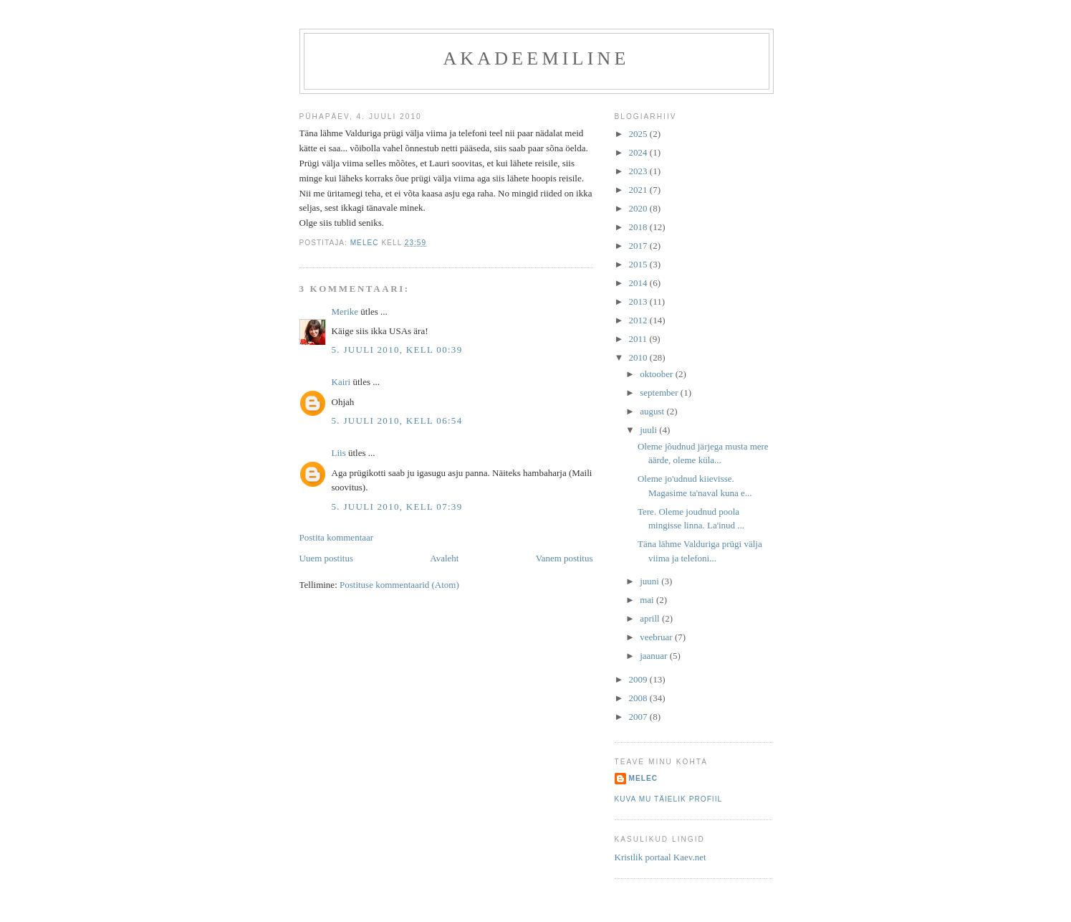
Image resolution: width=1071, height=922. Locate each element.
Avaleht (444, 558)
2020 (639, 208)
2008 (639, 698)
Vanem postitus (564, 558)
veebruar (657, 637)
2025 (639, 133)
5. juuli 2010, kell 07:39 (397, 506)
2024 (639, 152)
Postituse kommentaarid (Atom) (399, 584)
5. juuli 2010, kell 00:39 (397, 349)
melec (643, 778)
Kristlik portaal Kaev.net (660, 857)
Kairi (341, 381)
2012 (639, 320)
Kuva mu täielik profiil (669, 799)
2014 (639, 282)
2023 (639, 171)
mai (648, 599)
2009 (639, 679)
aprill (651, 618)
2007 (639, 716)
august (653, 411)
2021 (639, 189)
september (660, 392)
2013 (639, 301)
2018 (639, 227)
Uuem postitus (326, 558)
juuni (650, 581)
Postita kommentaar (336, 537)
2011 (639, 338)
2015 (639, 264)
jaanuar (655, 655)
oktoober (657, 374)
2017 (639, 245)
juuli (649, 429)
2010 (639, 357)
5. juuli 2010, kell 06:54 (397, 420)
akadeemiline (536, 58)
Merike (345, 311)
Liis (339, 452)
